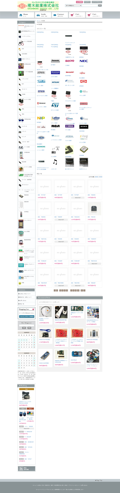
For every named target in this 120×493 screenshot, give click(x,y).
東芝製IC (83, 52)
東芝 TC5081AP (42, 261)
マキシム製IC (83, 93)
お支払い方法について (25, 293)
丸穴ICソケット (83, 164)
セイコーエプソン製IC (42, 93)
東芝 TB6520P (91, 283)
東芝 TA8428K (58, 239)
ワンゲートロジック (70, 37)
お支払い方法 (40, 485)
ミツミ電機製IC (55, 84)
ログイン (87, 2)
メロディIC (55, 164)
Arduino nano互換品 (44, 363)
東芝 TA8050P (58, 217)
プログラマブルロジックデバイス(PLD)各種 (43, 164)
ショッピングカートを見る (26, 316)
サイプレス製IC (83, 120)
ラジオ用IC (55, 151)
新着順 (100, 176)
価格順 (96, 176)
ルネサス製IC (55, 74)
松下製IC (55, 61)
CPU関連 (83, 150)
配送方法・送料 (49, 485)
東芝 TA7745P (58, 195)
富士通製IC (82, 75)
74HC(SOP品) (40, 44)
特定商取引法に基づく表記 (60, 485)
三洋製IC (69, 62)
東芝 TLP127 (28, 459)
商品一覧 (22, 304)
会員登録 (79, 2)
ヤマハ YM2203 (29, 426)
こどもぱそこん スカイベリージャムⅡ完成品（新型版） (77, 341)
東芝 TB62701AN (92, 261)
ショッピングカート (77, 15)
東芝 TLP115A (28, 447)
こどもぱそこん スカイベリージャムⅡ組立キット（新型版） (61, 341)
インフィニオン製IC (70, 120)
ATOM (26, 469)
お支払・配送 (43, 15)
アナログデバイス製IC (70, 96)
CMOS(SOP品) (54, 32)
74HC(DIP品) (82, 32)
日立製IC (41, 74)
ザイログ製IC (83, 139)
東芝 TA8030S (41, 217)
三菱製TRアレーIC (69, 52)
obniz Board (74, 360)
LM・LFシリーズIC (69, 82)
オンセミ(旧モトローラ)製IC (71, 109)
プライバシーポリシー (74, 485)
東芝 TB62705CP (42, 283)
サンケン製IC (41, 82)
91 (81, 290)
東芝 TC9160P (58, 261)
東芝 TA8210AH (75, 217)
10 (78, 290)
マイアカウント (97, 2)
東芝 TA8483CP (92, 239)
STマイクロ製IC (55, 106)
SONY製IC (83, 128)
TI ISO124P (28, 436)
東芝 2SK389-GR (29, 442)
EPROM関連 (69, 151)
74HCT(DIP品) (54, 44)
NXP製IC (41, 119)
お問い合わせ (60, 15)
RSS (25, 467)
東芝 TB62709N (75, 283)
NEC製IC (83, 62)
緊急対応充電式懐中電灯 (61, 320)
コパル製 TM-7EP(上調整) (22, 420)
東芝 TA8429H (75, 239)
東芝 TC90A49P (75, 261)
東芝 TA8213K (91, 217)
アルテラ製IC (69, 138)
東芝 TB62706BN (58, 283)
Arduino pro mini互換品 (92, 339)
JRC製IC (83, 83)
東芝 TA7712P (41, 195)
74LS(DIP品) (68, 44)
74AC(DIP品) (40, 46)
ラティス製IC (55, 120)
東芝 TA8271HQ (42, 239)
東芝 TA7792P (75, 195)
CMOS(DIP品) (40, 32)
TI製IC (54, 96)
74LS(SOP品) (82, 44)
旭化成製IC (41, 140)
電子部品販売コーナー (94, 15)
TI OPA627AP (28, 431)
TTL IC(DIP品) (54, 46)
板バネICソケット (69, 164)
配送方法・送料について (26, 297)
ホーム (26, 15)
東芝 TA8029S (91, 195)
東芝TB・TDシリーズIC (42, 64)
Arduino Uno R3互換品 (44, 339)
